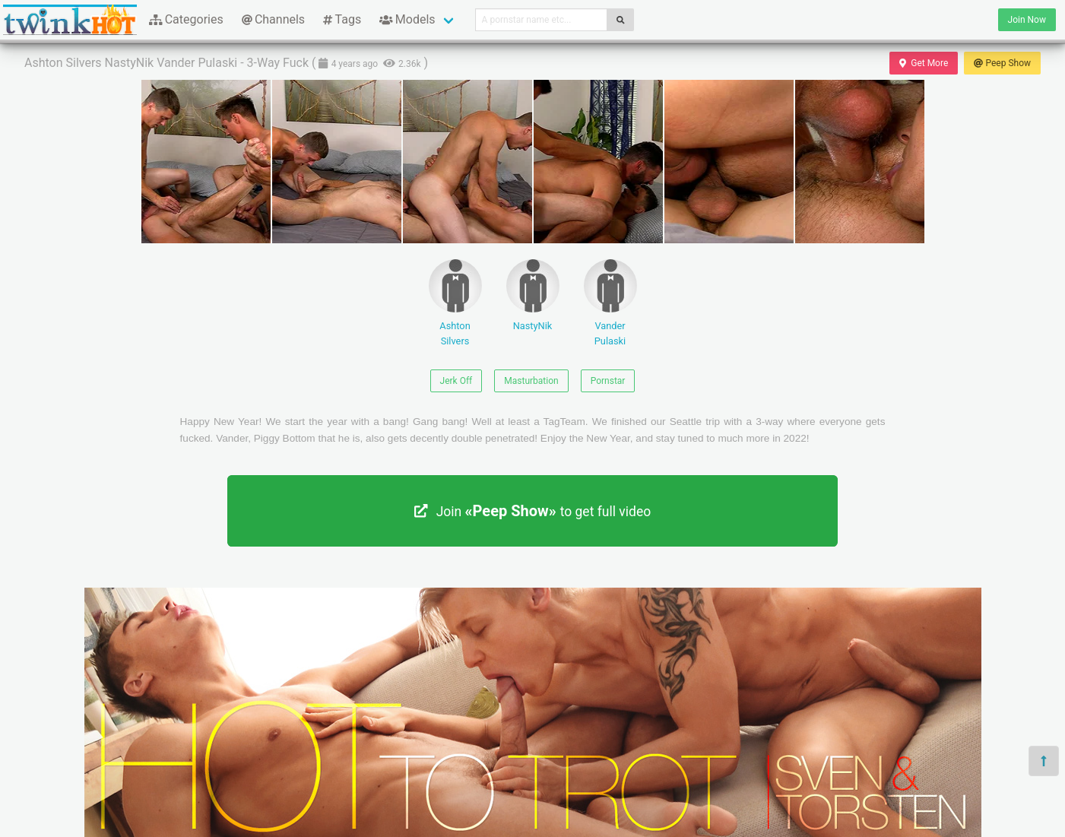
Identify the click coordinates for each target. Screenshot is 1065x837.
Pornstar (608, 381)
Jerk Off (456, 381)
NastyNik (532, 295)
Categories (186, 19)
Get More (923, 63)
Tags (342, 19)
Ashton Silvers (455, 302)
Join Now (1027, 19)
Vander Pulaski (610, 302)
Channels (273, 19)
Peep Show (1002, 63)
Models (407, 19)
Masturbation (531, 381)
